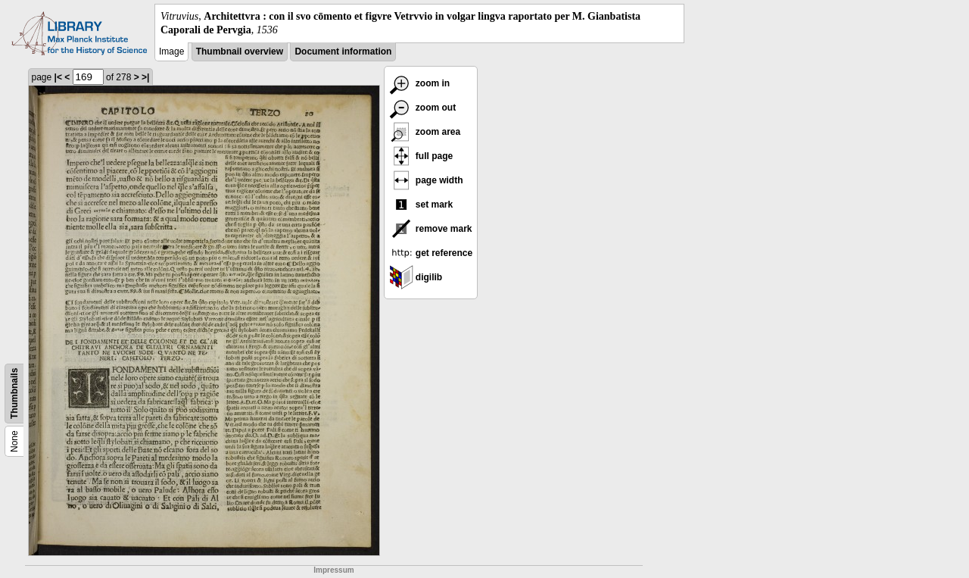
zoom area (425, 132)
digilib (416, 277)
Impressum (333, 570)
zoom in (419, 83)
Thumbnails (14, 393)
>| (145, 77)
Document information (342, 51)
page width (426, 180)
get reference (431, 253)
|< (58, 77)
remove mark (430, 228)
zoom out (422, 107)
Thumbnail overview (239, 51)
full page (421, 156)
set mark (421, 204)
